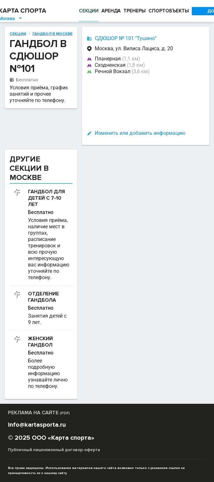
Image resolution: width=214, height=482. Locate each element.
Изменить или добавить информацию (140, 133)
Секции (18, 34)
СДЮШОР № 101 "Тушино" (125, 38)
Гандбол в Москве (52, 34)
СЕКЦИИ (89, 11)
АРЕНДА (111, 11)
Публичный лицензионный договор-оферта (54, 449)
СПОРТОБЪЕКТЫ (168, 11)
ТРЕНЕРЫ (134, 11)
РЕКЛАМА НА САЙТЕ (39, 413)
